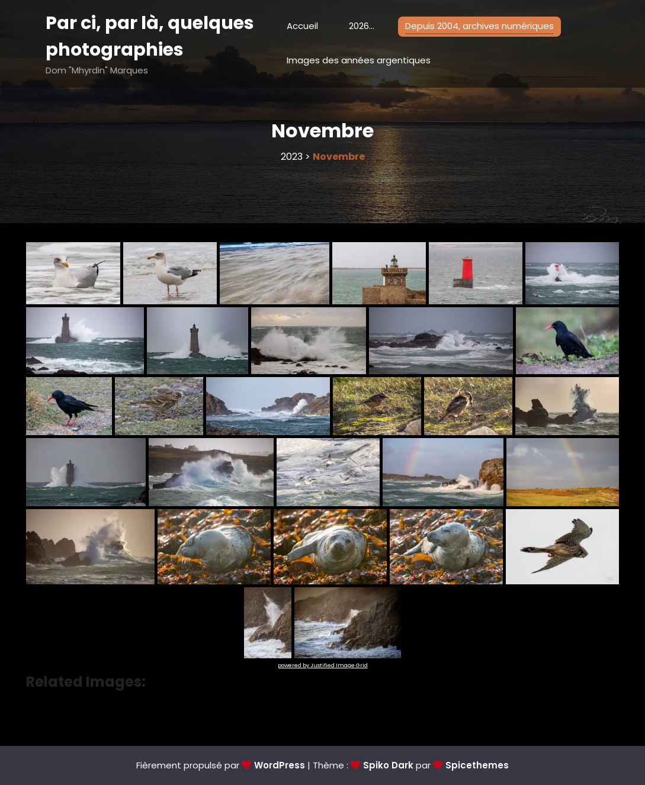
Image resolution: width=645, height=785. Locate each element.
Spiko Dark (388, 765)
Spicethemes (477, 765)
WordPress (279, 765)
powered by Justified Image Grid (323, 665)
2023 (292, 156)
